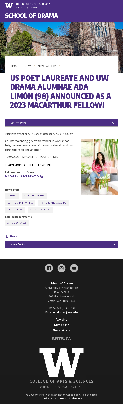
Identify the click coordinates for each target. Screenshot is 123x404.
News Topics (18, 244)
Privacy (48, 398)
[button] (99, 194)
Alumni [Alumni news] (11, 195)
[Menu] (114, 6)
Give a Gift (61, 325)
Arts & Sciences (16, 222)
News (28, 66)
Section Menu (19, 122)
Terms (62, 398)
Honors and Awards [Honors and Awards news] (53, 202)
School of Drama (31, 15)
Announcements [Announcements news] (34, 195)
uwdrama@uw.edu (65, 312)
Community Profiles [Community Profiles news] (20, 202)
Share (11, 236)
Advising (61, 319)
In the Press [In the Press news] (15, 209)
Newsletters (61, 330)
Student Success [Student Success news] (40, 209)
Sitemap (77, 398)
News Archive (47, 66)
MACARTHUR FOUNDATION (24, 176)
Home (15, 66)
